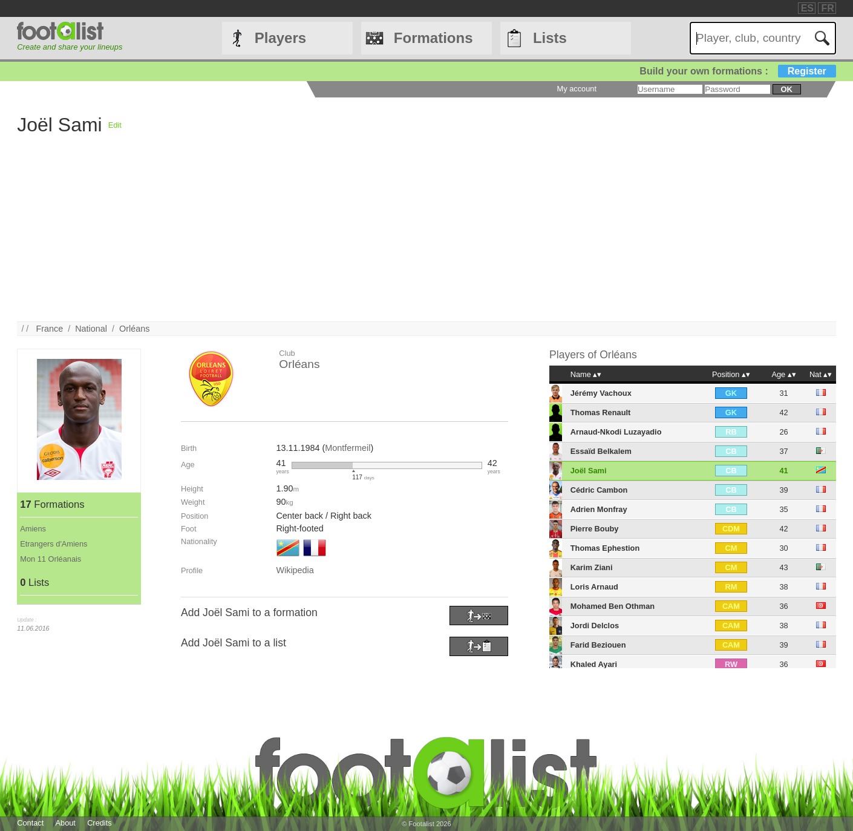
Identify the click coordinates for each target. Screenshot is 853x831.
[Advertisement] (471, 236)
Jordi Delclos (594, 625)
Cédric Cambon (599, 489)
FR (827, 8)
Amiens (33, 528)
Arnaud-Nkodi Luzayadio (616, 431)
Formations (433, 38)
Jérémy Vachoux (601, 393)
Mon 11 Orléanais (50, 558)
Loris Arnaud (594, 586)
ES (807, 8)
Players (280, 38)
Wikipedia (294, 570)
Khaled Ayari (593, 664)
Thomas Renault (600, 412)
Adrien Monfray (598, 509)
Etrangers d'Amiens (53, 543)
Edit (115, 125)
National (91, 328)
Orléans (134, 328)
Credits (99, 822)
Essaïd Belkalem (601, 451)
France (49, 328)
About (65, 822)
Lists (550, 38)
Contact (30, 822)
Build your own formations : (737, 71)
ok (787, 89)
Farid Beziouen (598, 644)
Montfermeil (347, 448)
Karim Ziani (591, 567)
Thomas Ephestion (604, 548)
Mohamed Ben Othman (612, 606)
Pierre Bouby (594, 528)
